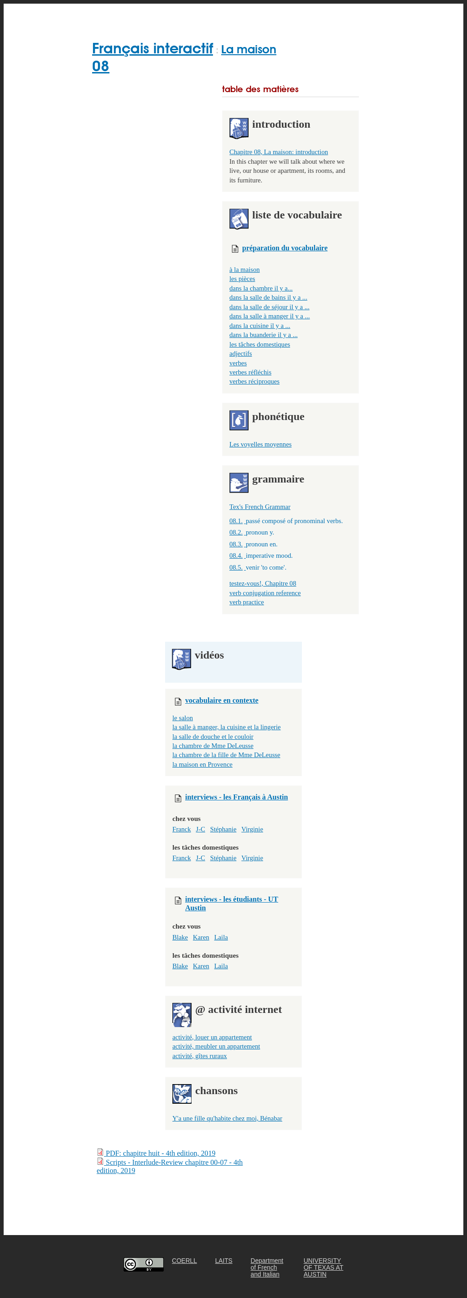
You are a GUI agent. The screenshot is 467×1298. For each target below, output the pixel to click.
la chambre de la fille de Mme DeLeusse (226, 754)
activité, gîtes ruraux (199, 1055)
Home (103, 14)
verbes (238, 363)
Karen (201, 937)
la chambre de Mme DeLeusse (213, 745)
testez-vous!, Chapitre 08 (262, 583)
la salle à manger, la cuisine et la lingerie (226, 727)
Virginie (252, 829)
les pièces (242, 278)
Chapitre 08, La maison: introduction (278, 152)
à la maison (244, 269)
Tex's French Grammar (260, 506)
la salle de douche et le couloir (213, 736)
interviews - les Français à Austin (236, 797)
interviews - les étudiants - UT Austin (231, 900)
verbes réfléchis (250, 372)
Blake (180, 937)
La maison (248, 49)
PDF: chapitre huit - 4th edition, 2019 (156, 1152)
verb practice (246, 602)
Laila (221, 937)
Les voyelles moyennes (260, 444)
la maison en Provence (202, 764)
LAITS (224, 1260)
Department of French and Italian (267, 1267)
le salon (182, 718)
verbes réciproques (254, 381)
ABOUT (323, 14)
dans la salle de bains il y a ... (268, 297)
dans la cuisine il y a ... (259, 325)
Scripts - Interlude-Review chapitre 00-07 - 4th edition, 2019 (170, 1166)
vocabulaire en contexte (222, 700)
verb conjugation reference (265, 593)
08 (100, 66)
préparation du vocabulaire (284, 248)
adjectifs (240, 353)
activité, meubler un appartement (216, 1046)
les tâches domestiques (259, 344)
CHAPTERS (209, 14)
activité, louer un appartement (212, 1037)
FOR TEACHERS (269, 14)
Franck (181, 829)
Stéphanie (223, 829)
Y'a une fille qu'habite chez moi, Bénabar (227, 1118)
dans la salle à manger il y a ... (269, 316)
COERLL (184, 1260)
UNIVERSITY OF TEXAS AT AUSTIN (323, 1267)
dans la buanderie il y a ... (263, 334)
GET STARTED (152, 14)
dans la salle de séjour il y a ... (269, 307)
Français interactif (152, 48)
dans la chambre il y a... (261, 288)
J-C (200, 829)
